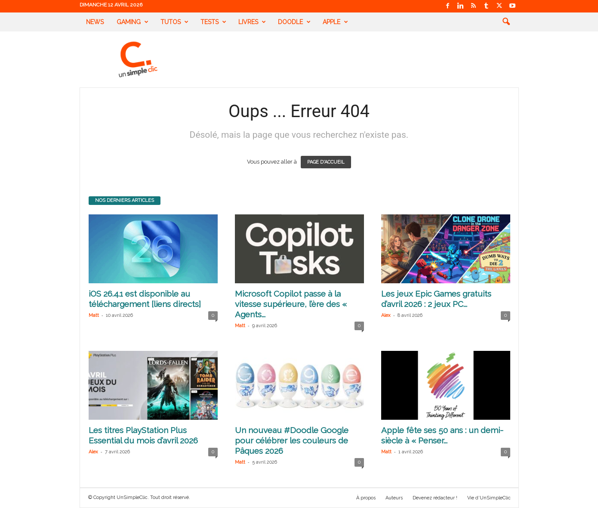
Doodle (294, 21)
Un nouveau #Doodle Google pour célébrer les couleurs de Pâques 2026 (291, 440)
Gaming (132, 21)
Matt (94, 315)
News (95, 22)
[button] (505, 21)
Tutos (174, 21)
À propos (366, 498)
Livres (252, 21)
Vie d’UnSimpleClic (489, 498)
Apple (335, 21)
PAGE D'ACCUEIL (326, 162)
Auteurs (394, 498)
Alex (386, 315)
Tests (213, 21)
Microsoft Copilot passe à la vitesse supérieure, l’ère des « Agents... (291, 304)
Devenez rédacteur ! (435, 498)
